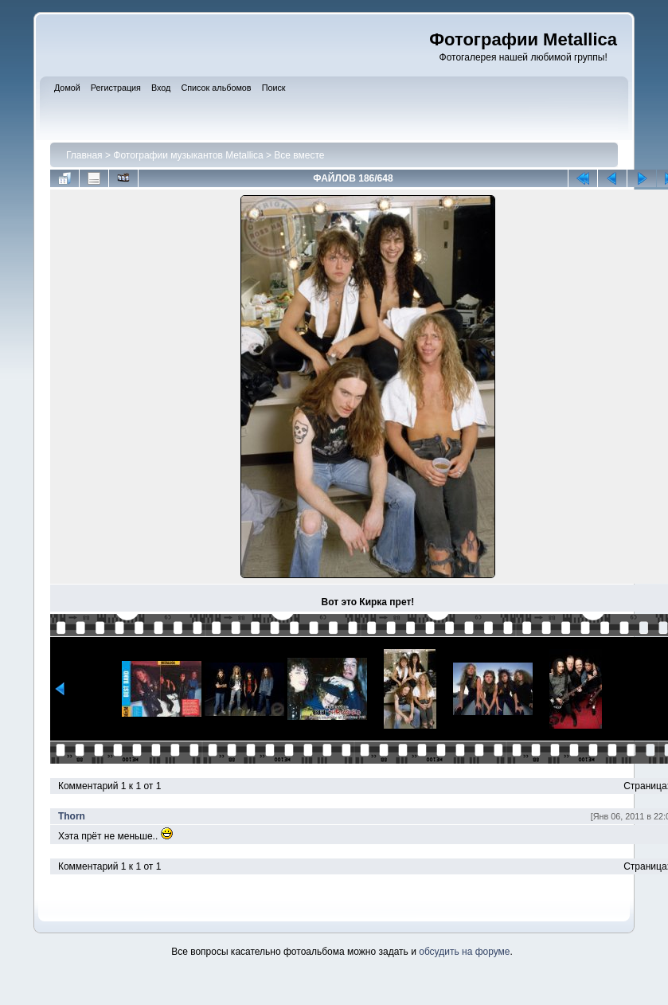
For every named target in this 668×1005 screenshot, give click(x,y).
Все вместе (299, 155)
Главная (84, 155)
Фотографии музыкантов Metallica (188, 155)
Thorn (71, 816)
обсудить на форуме (464, 951)
